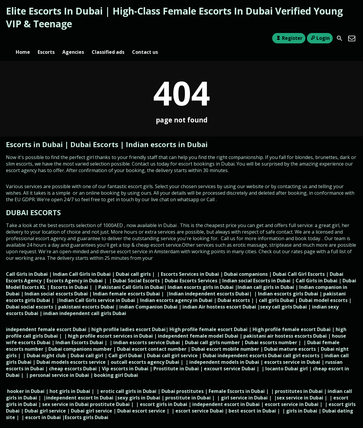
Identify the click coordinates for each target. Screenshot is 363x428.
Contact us (145, 38)
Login (320, 38)
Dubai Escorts (94, 134)
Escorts (46, 38)
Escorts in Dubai (35, 134)
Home (23, 38)
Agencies (73, 38)
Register (288, 38)
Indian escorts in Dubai (167, 134)
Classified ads (108, 38)
